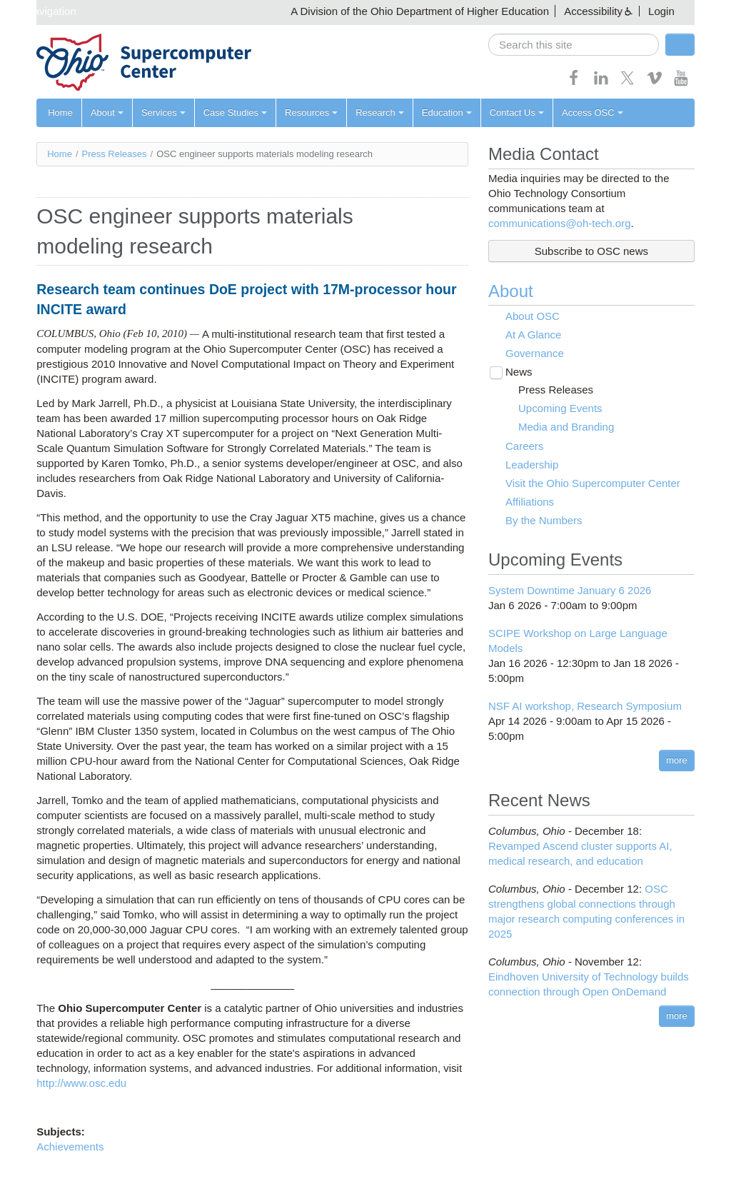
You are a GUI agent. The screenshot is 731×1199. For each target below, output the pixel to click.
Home (60, 112)
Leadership (531, 464)
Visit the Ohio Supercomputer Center (592, 483)
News (519, 372)
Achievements (70, 1146)
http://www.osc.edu (81, 1083)
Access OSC (592, 112)
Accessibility (593, 11)
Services (163, 112)
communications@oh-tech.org (559, 223)
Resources (311, 112)
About (107, 112)
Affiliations (529, 502)
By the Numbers (544, 520)
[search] (573, 45)
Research (380, 112)
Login (661, 11)
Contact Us (517, 112)
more (676, 760)
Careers (524, 446)
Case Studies (235, 112)
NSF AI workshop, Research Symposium (585, 706)
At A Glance (533, 334)
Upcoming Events (560, 408)
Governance (534, 353)
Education (447, 112)
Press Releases (114, 154)
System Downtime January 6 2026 (569, 590)
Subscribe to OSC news (591, 251)
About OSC (532, 316)
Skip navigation (40, 11)
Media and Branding (566, 427)
